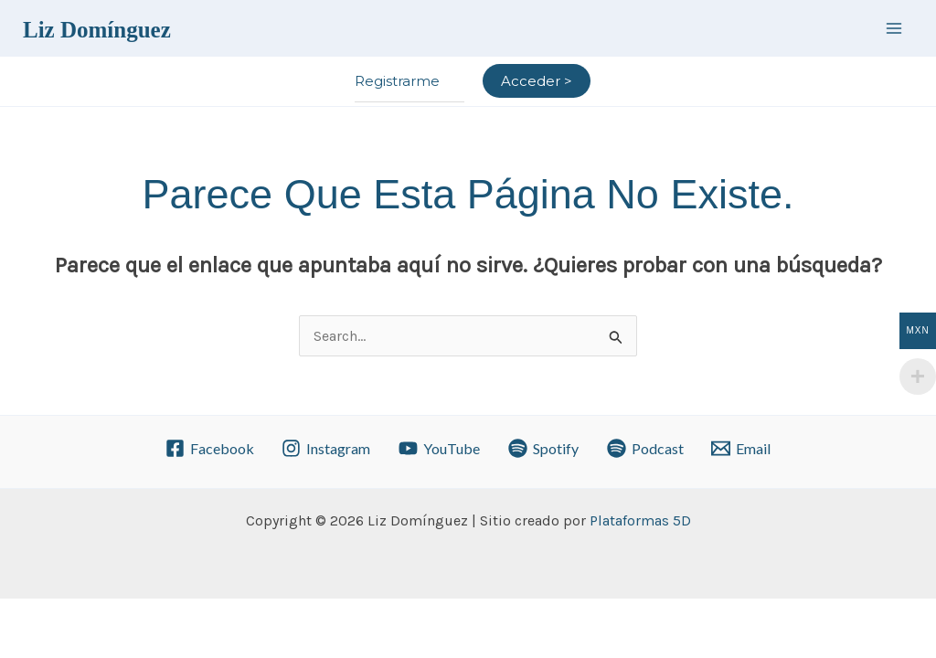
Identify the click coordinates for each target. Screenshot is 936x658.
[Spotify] (544, 448)
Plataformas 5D (640, 520)
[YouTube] (439, 448)
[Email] (741, 448)
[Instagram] (326, 448)
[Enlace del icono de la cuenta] (536, 81)
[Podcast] (645, 448)
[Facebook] (209, 448)
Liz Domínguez (97, 29)
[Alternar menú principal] (894, 27)
